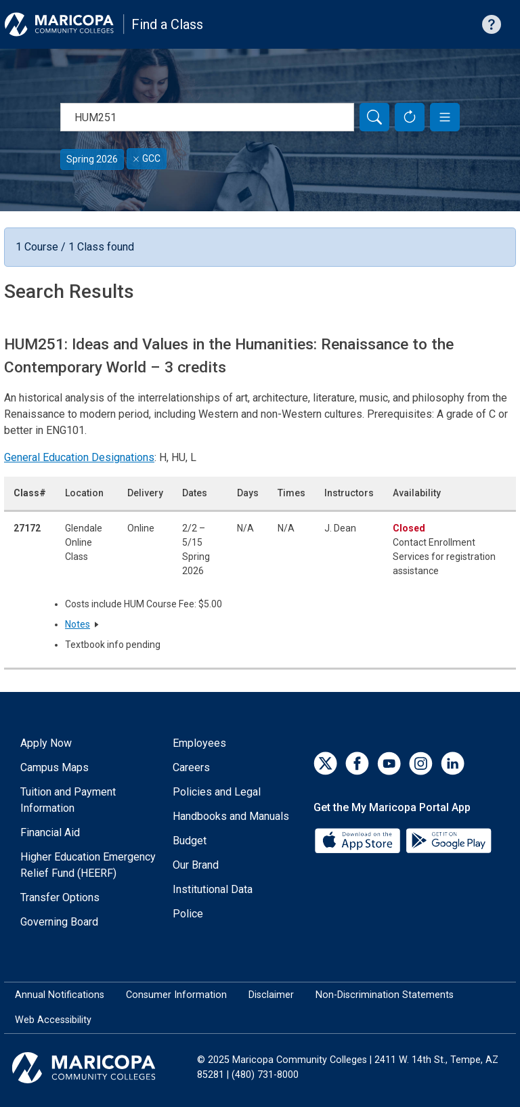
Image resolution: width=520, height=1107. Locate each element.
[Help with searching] (491, 24)
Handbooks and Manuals (231, 816)
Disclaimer (271, 995)
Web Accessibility (53, 1020)
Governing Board (59, 921)
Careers (191, 767)
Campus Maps (54, 767)
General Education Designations (79, 457)
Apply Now (46, 743)
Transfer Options (60, 897)
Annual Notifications (59, 995)
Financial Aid (50, 832)
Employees (199, 743)
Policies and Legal (217, 791)
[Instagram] (421, 763)
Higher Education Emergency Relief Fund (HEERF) (88, 865)
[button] (445, 117)
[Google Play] (448, 839)
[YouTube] (389, 763)
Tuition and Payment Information (68, 800)
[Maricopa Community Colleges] (100, 1067)
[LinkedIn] (452, 763)
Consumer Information (176, 995)
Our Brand (196, 865)
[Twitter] (325, 763)
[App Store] (358, 839)
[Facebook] (357, 763)
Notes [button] (77, 624)
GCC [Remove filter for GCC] (146, 158)
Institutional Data (213, 889)
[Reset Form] (410, 117)
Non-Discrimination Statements (385, 995)
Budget (190, 840)
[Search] (374, 117)
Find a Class (167, 24)
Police (188, 913)
